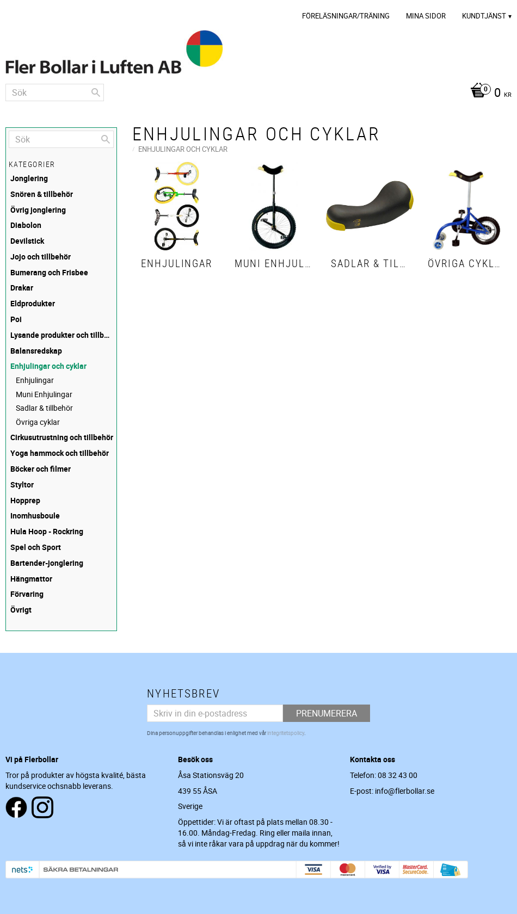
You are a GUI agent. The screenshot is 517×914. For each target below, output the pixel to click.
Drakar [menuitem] (21, 287)
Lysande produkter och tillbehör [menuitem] (62, 335)
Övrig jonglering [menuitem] (38, 210)
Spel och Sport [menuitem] (35, 547)
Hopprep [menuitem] (25, 500)
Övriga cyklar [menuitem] (38, 422)
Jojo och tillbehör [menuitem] (40, 256)
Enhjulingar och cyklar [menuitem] (48, 366)
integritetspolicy (285, 733)
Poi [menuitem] (16, 319)
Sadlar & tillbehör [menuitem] (44, 408)
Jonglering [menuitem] (29, 178)
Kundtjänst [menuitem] (484, 16)
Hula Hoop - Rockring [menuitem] (46, 531)
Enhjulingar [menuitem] (35, 380)
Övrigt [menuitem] (21, 609)
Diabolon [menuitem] (25, 225)
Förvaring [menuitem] (27, 594)
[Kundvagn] (488, 93)
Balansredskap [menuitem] (36, 350)
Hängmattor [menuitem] (31, 578)
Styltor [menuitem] (22, 484)
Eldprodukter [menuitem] (32, 303)
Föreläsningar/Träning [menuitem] (346, 16)
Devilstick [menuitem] (27, 241)
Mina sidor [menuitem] (426, 16)
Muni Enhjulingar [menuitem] (44, 394)
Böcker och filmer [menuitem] (40, 469)
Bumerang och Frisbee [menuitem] (49, 272)
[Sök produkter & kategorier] (54, 92)
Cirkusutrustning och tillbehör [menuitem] (61, 437)
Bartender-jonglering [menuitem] (46, 563)
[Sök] (96, 92)
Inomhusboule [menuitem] (35, 515)
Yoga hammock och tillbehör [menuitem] (59, 453)
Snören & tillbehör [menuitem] (41, 194)
